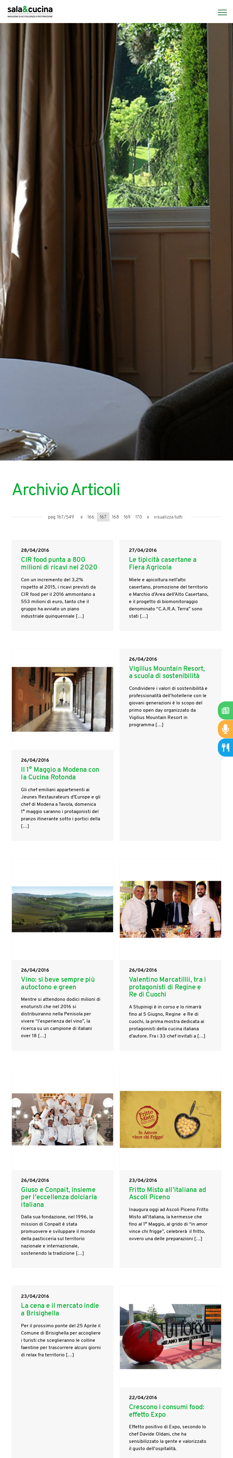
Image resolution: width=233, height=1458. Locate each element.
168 (115, 517)
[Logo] (30, 12)
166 (90, 517)
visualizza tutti (168, 517)
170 (138, 517)
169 (127, 517)
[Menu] (219, 12)
